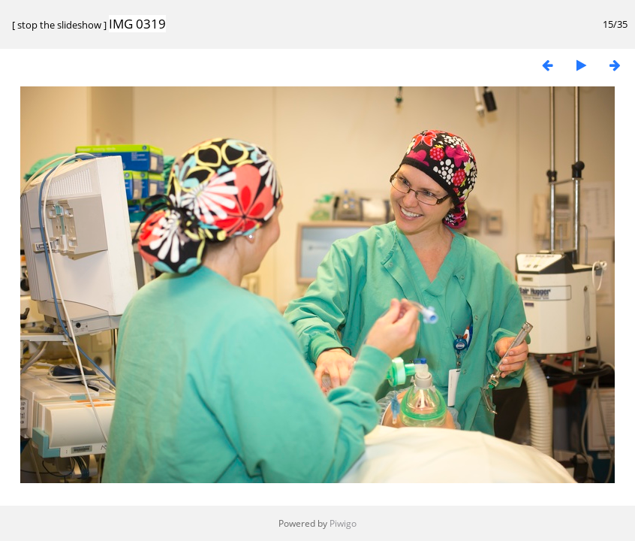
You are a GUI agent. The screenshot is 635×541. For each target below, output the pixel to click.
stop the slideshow (59, 25)
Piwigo (343, 523)
